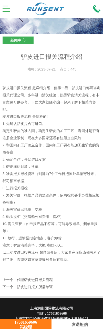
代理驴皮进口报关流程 (35, 280)
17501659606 (57, 313)
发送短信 (77, 324)
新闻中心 (18, 40)
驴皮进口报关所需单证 (35, 287)
